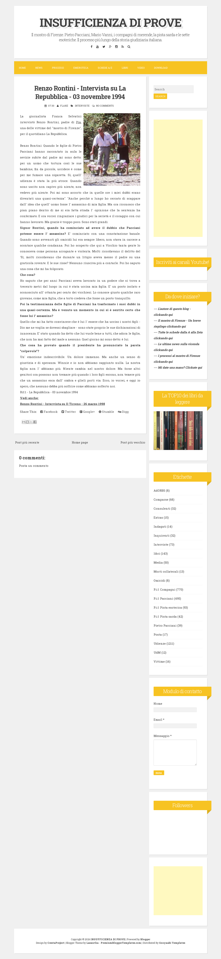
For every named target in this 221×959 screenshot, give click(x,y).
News (39, 67)
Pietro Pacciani (165, 625)
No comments (105, 105)
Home (22, 67)
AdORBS (159, 490)
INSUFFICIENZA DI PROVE (110, 22)
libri (157, 553)
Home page (80, 442)
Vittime (159, 661)
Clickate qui (193, 367)
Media (158, 562)
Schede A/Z (105, 67)
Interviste (82, 105)
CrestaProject (55, 942)
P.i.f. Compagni (164, 589)
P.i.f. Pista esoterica (168, 607)
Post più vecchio (132, 442)
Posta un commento (33, 465)
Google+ (87, 411)
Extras (158, 517)
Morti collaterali (166, 571)
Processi (58, 67)
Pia (78, 122)
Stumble (106, 411)
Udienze (160, 643)
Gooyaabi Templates (172, 942)
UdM (157, 652)
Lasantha (92, 942)
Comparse (161, 499)
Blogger (145, 939)
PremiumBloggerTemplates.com (121, 942)
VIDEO (141, 67)
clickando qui (176, 326)
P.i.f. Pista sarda (165, 616)
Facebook (49, 411)
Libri (125, 67)
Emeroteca (80, 67)
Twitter (69, 411)
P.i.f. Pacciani (163, 598)
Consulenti (162, 508)
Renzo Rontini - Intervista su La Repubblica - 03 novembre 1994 (80, 92)
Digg (123, 411)
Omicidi (159, 580)
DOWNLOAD (161, 67)
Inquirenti (161, 535)
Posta (158, 634)
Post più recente (27, 442)
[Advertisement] (178, 178)
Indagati (160, 526)
